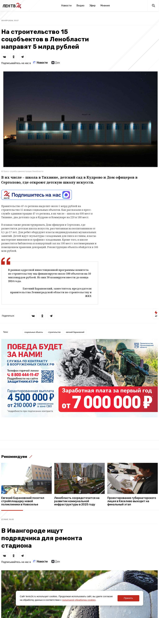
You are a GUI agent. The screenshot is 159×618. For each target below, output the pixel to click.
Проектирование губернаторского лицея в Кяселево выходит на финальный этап (131, 501)
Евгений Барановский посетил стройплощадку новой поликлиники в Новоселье (22, 501)
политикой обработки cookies (78, 600)
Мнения (105, 5)
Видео (80, 5)
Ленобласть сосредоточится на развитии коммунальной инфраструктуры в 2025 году (77, 501)
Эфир (92, 5)
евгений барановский (75, 332)
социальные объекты (33, 332)
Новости (66, 5)
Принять (128, 598)
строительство (54, 332)
